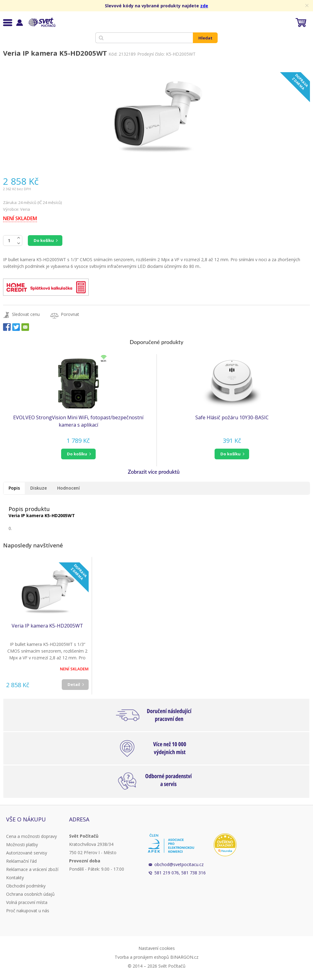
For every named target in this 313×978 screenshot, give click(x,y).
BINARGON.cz (184, 957)
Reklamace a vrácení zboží (32, 869)
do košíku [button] (77, 454)
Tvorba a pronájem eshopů (142, 957)
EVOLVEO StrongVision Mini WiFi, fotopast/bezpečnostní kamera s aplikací (78, 421)
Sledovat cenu (26, 314)
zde (204, 6)
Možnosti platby (22, 844)
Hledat (205, 38)
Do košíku (44, 240)
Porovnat (70, 314)
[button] (78, 454)
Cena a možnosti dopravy (31, 836)
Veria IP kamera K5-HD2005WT (47, 625)
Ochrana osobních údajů (30, 894)
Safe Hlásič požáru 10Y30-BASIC (232, 417)
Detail (74, 684)
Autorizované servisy (26, 853)
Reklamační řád (21, 861)
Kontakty (15, 877)
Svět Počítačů (41, 22)
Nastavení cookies (156, 948)
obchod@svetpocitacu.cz (179, 864)
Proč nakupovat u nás (27, 910)
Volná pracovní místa (26, 902)
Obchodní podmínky (26, 886)
